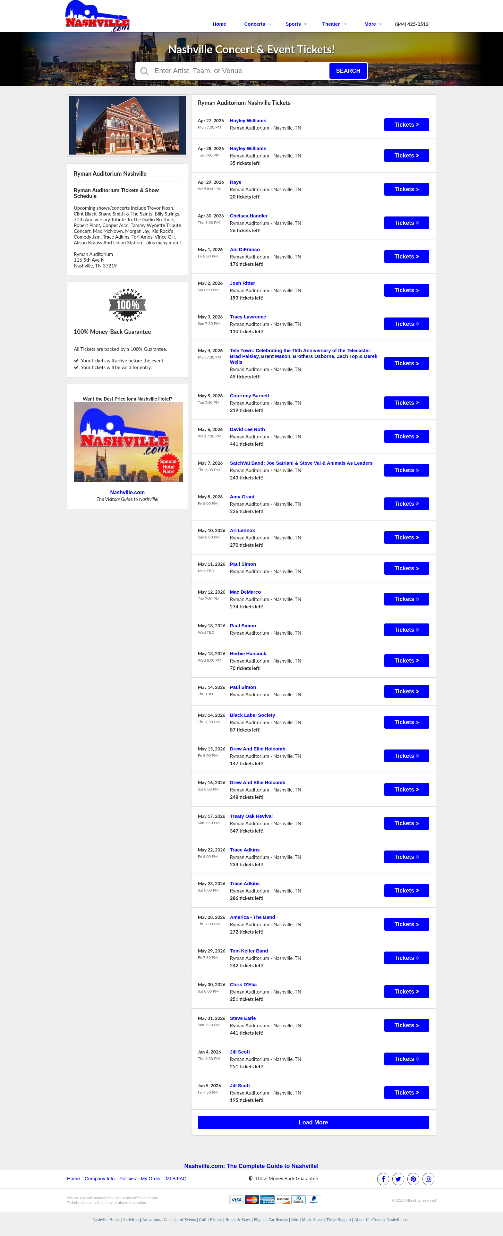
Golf (203, 1219)
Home (219, 24)
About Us (362, 1219)
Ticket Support (338, 1219)
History (216, 1219)
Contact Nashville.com (391, 1219)
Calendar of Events (180, 1219)
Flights (259, 1219)
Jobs (295, 1219)
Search (348, 71)
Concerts (257, 24)
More (373, 24)
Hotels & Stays (238, 1219)
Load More (313, 1122)
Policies (127, 1178)
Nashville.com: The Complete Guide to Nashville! (251, 1166)
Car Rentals (278, 1219)
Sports (296, 24)
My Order (151, 1178)
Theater (334, 24)
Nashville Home (106, 1219)
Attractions (151, 1219)
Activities (131, 1219)
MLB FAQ (176, 1178)
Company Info (100, 1178)
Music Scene (312, 1219)
